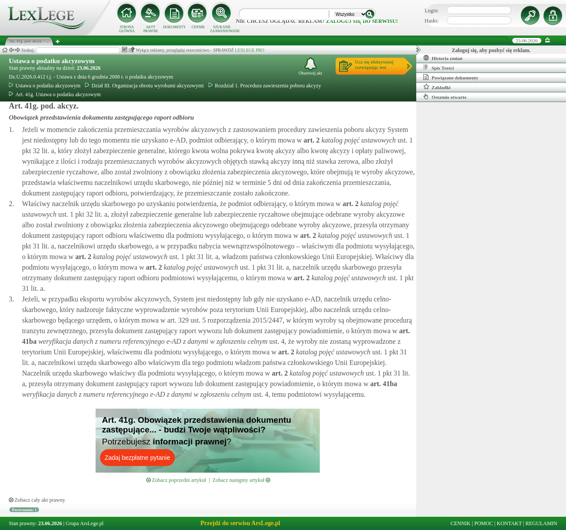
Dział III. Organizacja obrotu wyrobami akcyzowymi (144, 86)
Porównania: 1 (24, 509)
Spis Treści (438, 67)
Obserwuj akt (310, 66)
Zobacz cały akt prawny (37, 500)
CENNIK (198, 27)
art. (310, 140)
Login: (432, 11)
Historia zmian (442, 58)
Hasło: (431, 21)
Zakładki (437, 87)
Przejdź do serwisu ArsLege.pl (240, 523)
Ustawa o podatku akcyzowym (52, 60)
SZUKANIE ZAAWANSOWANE (222, 29)
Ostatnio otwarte (444, 97)
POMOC (483, 523)
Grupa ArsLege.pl (85, 523)
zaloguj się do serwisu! (362, 21)
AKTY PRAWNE (150, 29)
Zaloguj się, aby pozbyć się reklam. (491, 50)
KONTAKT (509, 523)
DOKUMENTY (174, 27)
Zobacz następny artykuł (241, 480)
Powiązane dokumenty (450, 77)
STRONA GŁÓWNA (127, 29)
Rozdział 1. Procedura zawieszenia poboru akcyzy (264, 86)
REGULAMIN (541, 523)
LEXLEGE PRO (249, 50)
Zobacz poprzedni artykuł (176, 480)
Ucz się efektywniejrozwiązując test (374, 64)
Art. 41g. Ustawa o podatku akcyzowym (55, 94)
